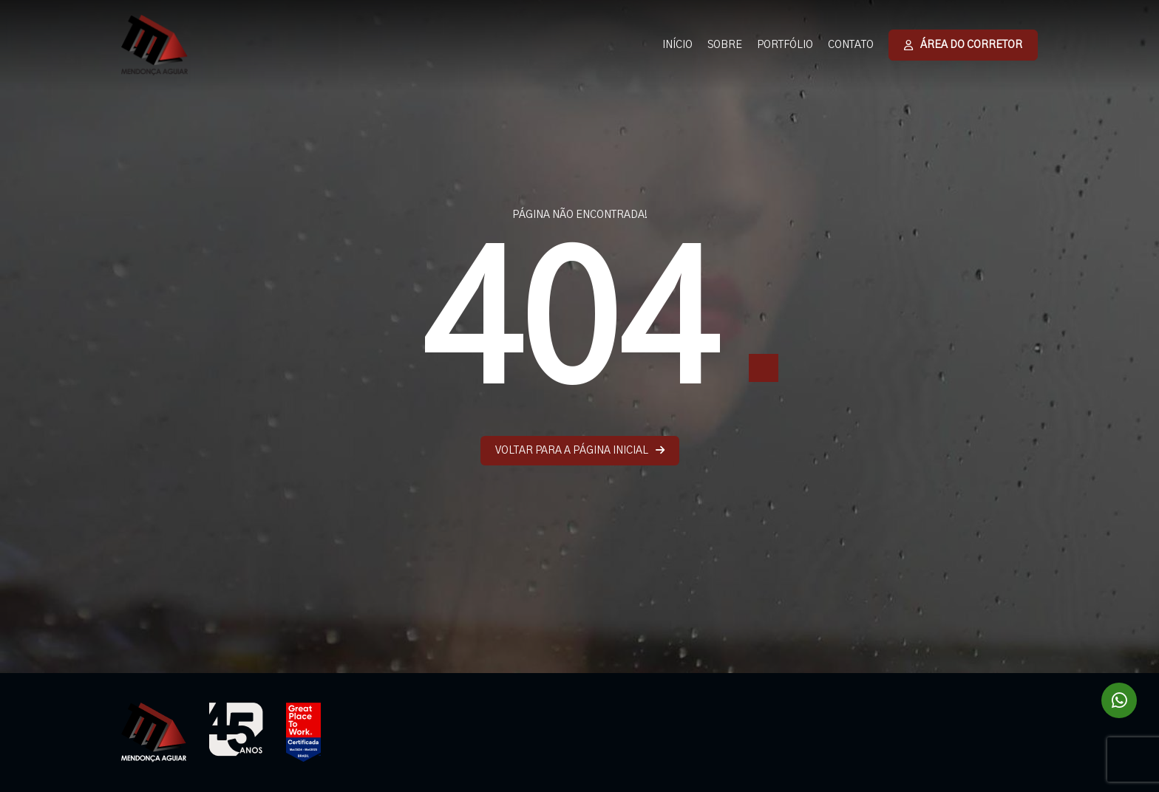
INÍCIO (677, 45)
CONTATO (851, 45)
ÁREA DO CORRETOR (963, 45)
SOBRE (724, 45)
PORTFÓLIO (785, 45)
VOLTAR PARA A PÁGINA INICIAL (580, 450)
